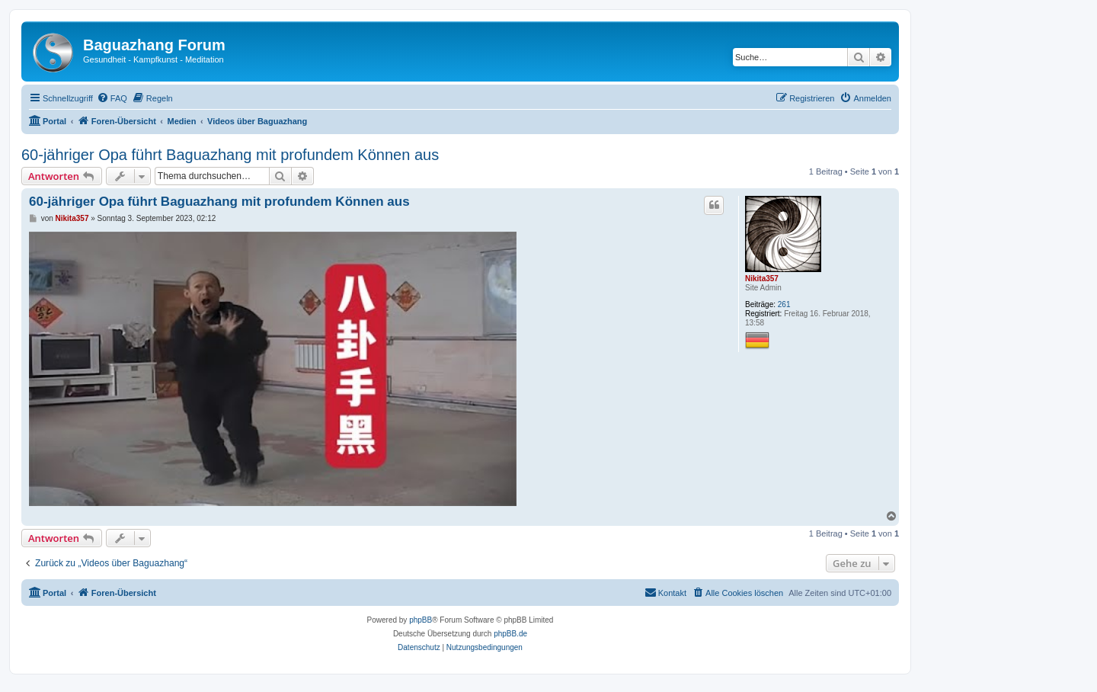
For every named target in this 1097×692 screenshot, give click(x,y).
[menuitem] (112, 98)
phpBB (420, 620)
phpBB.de (510, 634)
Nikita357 (762, 278)
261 (784, 304)
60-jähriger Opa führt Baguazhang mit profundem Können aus (230, 154)
